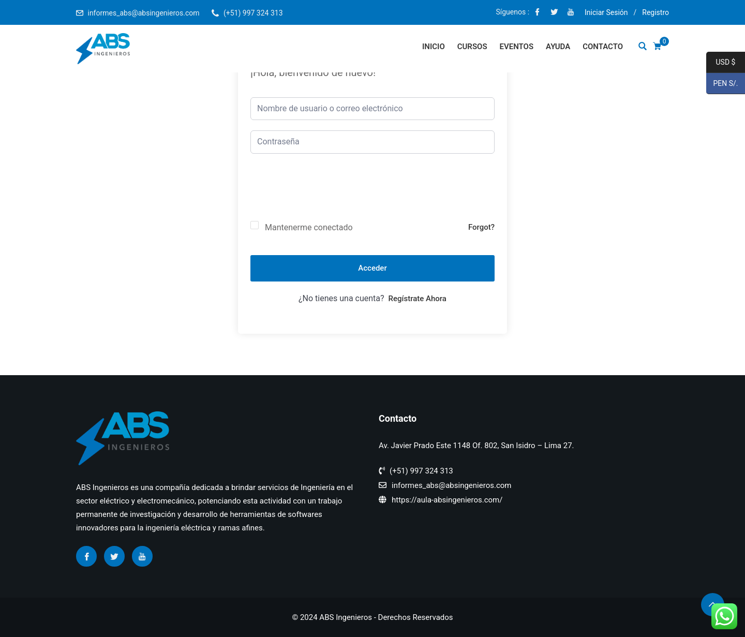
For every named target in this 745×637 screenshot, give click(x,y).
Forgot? (481, 227)
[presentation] (329, 195)
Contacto (603, 46)
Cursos (472, 46)
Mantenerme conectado (309, 227)
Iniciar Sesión (606, 12)
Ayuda (558, 46)
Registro (655, 12)
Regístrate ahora (417, 298)
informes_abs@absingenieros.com (143, 13)
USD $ (720, 62)
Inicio (433, 46)
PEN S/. (722, 83)
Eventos (517, 46)
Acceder (372, 268)
